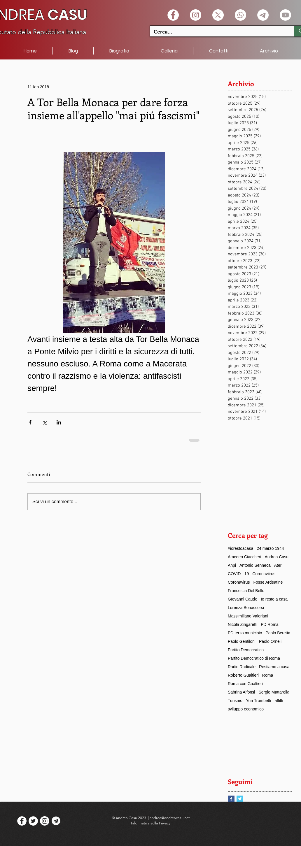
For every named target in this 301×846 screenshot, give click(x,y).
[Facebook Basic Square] (231, 799)
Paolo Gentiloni (242, 641)
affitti (278, 700)
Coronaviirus (263, 573)
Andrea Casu (276, 556)
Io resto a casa (274, 599)
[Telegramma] (263, 15)
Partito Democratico (246, 649)
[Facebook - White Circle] (173, 15)
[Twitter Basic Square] (240, 799)
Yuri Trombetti (258, 700)
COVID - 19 (238, 573)
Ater (278, 565)
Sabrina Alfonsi (241, 692)
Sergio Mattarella (273, 692)
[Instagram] (195, 15)
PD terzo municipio (245, 633)
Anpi (232, 565)
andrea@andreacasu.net (170, 818)
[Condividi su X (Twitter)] (44, 422)
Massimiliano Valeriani (248, 616)
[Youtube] (285, 15)
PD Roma (270, 624)
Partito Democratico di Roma (254, 658)
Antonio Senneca (255, 565)
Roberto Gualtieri (243, 675)
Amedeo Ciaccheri (244, 556)
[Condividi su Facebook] (30, 422)
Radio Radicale (242, 666)
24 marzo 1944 (270, 548)
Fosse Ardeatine (268, 582)
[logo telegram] (56, 821)
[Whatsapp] (240, 15)
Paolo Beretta (278, 633)
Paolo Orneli (270, 641)
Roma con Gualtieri (245, 683)
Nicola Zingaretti (242, 624)
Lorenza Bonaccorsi (246, 607)
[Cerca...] (218, 32)
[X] (218, 15)
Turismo (235, 700)
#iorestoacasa (240, 548)
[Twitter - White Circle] (33, 821)
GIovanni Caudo (242, 599)
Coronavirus (239, 582)
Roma (267, 675)
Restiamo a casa (274, 666)
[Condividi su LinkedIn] (59, 422)
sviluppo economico (246, 709)
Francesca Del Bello (246, 590)
